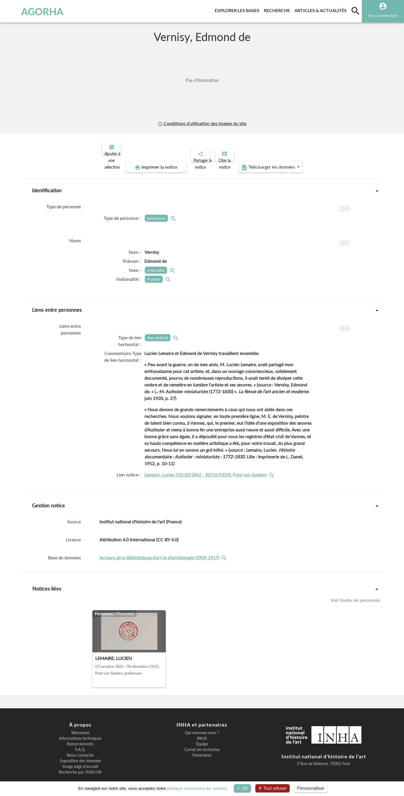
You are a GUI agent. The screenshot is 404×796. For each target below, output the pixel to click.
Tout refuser (272, 788)
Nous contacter (80, 743)
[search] (355, 10)
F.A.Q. (80, 737)
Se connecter (383, 15)
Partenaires (202, 743)
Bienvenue (80, 720)
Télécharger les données (330, 148)
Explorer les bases (238, 9)
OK (242, 788)
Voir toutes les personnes (355, 588)
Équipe (202, 732)
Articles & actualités (321, 9)
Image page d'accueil (80, 754)
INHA (202, 726)
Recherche (278, 9)
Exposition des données (80, 748)
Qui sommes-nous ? (202, 720)
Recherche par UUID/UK (80, 760)
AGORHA (33, 11)
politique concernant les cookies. (197, 788)
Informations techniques (80, 726)
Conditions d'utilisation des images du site (202, 123)
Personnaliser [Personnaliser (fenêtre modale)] (310, 788)
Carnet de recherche (201, 737)
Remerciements (80, 732)
